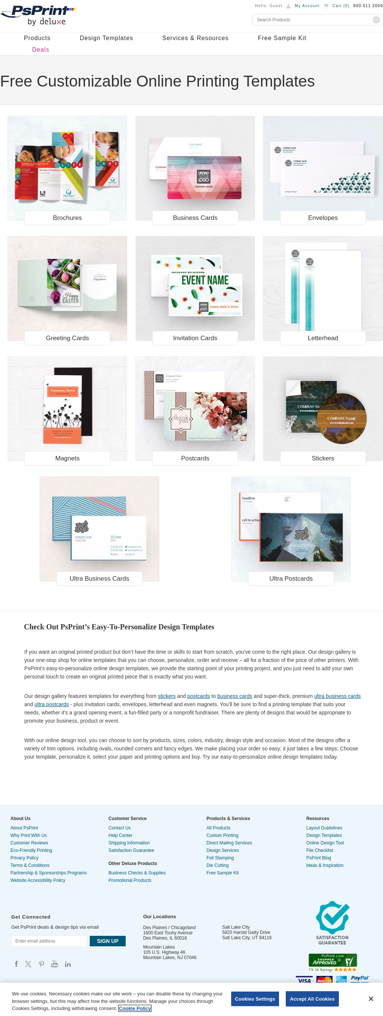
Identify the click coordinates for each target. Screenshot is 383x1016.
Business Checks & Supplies (137, 873)
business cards (234, 696)
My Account (307, 6)
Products (37, 38)
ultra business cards (337, 696)
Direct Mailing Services (229, 843)
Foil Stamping (220, 858)
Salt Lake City (236, 927)
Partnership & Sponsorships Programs (48, 873)
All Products (218, 828)
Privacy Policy (24, 858)
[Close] (371, 999)
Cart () (341, 6)
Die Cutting (217, 865)
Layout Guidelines (324, 828)
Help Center (120, 835)
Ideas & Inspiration (324, 865)
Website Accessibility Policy (37, 880)
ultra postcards (51, 704)
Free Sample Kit (282, 38)
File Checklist (319, 850)
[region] (191, 999)
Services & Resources (195, 38)
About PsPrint (24, 828)
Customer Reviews (29, 843)
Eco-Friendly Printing (31, 850)
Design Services (222, 850)
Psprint (16, 964)
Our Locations (159, 916)
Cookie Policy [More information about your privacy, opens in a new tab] (135, 1008)
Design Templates (106, 38)
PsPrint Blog (318, 858)
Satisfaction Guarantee (131, 850)
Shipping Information (129, 843)
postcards (198, 696)
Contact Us (119, 828)
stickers (166, 696)
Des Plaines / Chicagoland (169, 927)
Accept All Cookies (312, 998)
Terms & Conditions (29, 865)
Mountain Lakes (159, 947)
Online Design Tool (325, 843)
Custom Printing (222, 835)
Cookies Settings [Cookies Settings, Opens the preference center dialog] (255, 998)
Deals (40, 49)
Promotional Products (129, 880)
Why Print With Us (28, 835)
